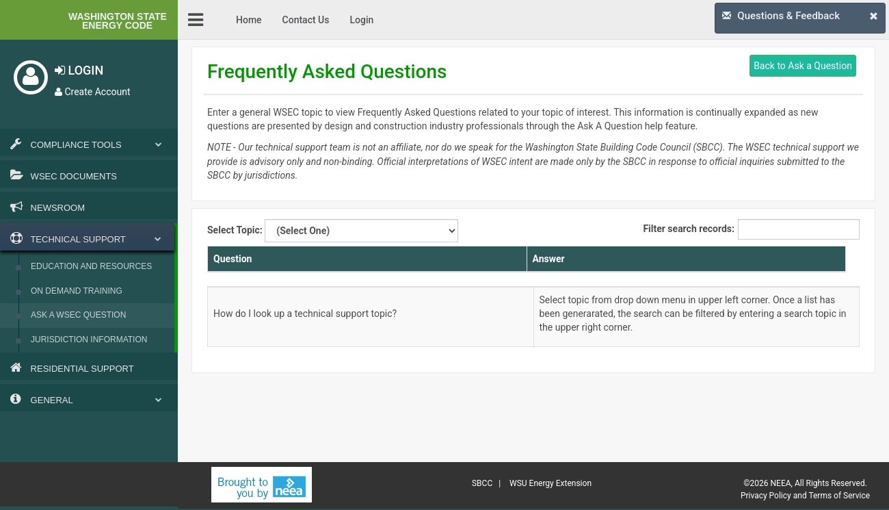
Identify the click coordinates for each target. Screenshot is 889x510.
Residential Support (72, 367)
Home (249, 19)
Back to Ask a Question (803, 65)
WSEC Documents (63, 175)
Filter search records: (751, 229)
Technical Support (85, 238)
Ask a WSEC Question (78, 315)
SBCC (482, 483)
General (89, 399)
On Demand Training (76, 291)
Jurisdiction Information (89, 339)
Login (361, 19)
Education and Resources (91, 266)
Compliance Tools (89, 144)
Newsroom (47, 207)
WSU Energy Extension (550, 483)
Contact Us (306, 19)
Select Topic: (332, 230)
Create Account (93, 91)
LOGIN (79, 70)
